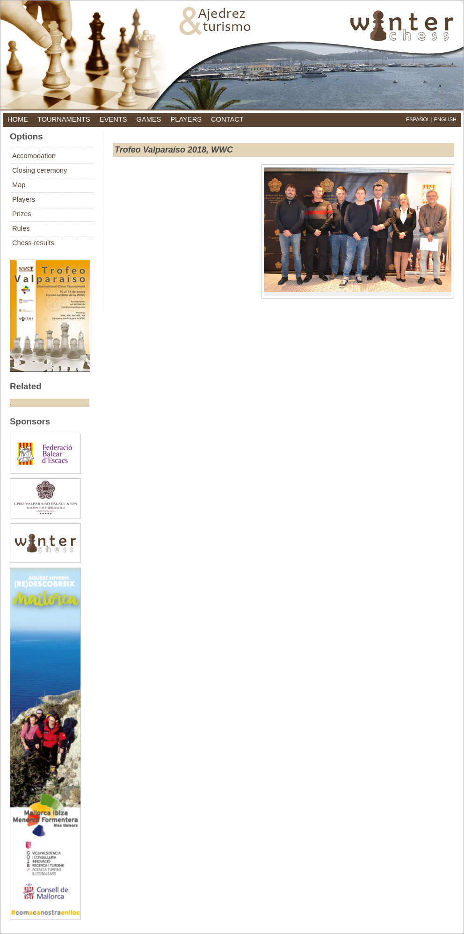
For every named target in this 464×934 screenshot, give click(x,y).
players (186, 119)
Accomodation (34, 156)
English (445, 119)
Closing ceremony (39, 170)
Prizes (21, 214)
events (113, 119)
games (149, 119)
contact (227, 119)
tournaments (63, 119)
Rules (20, 228)
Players (23, 199)
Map (19, 185)
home (17, 119)
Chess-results (33, 243)
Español (418, 119)
